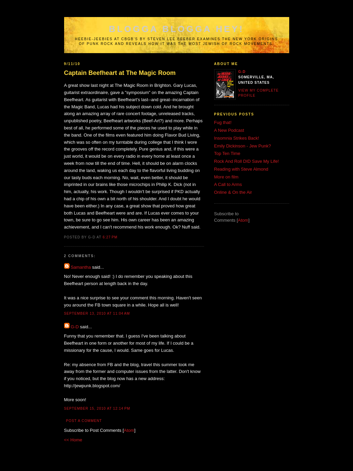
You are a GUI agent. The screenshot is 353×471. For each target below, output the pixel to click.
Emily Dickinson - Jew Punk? (242, 145)
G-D (75, 326)
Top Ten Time (227, 153)
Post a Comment (84, 421)
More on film (226, 176)
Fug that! (223, 122)
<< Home (73, 439)
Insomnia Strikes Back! (236, 138)
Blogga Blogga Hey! (176, 29)
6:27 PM (110, 237)
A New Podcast (229, 130)
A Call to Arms (228, 184)
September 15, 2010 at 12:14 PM (97, 408)
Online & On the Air (233, 192)
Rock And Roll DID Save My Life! (246, 161)
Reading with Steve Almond (241, 169)
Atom (129, 430)
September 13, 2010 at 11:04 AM (97, 313)
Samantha (81, 267)
